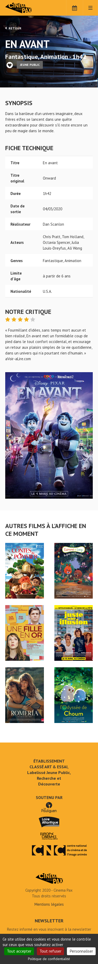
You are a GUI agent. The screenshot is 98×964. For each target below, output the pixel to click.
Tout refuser (50, 951)
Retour (13, 28)
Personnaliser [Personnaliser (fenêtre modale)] (81, 951)
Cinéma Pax (26, 7)
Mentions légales (49, 904)
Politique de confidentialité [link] (49, 958)
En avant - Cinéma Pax (49, 878)
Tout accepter (19, 951)
